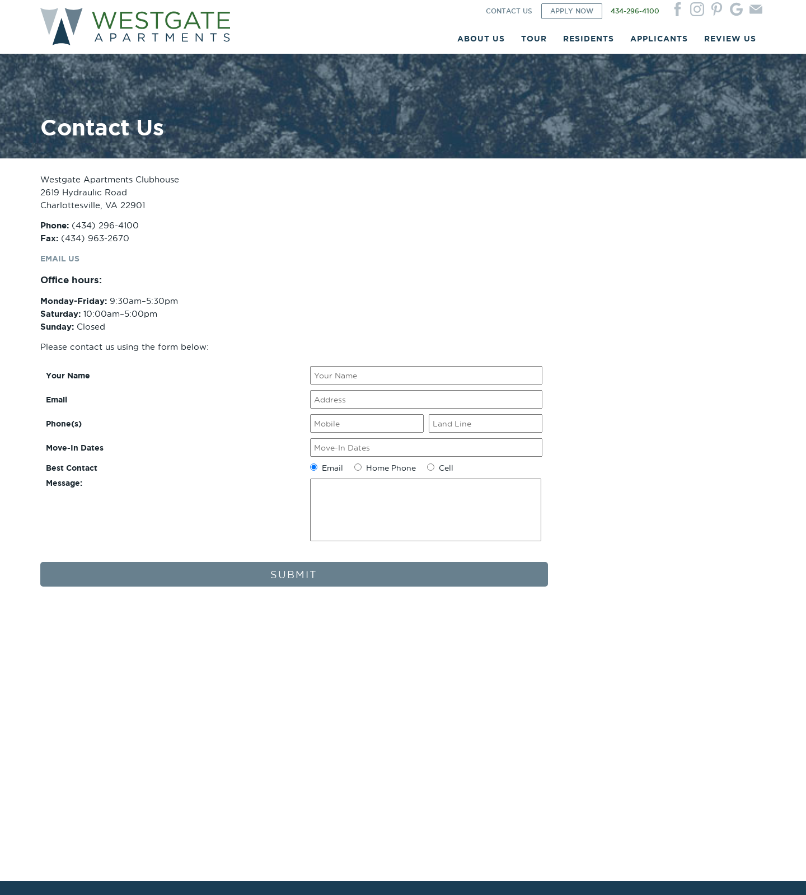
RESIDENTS (588, 42)
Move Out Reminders (370, 718)
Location (54, 674)
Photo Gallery (210, 674)
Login (344, 674)
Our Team (56, 691)
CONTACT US (509, 15)
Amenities (56, 700)
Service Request (362, 683)
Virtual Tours (209, 700)
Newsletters (354, 709)
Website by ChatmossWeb (234, 874)
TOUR (534, 42)
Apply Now (500, 674)
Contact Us (648, 674)
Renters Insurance (365, 700)
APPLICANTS (659, 42)
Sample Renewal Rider (519, 691)
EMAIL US (61, 282)
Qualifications (505, 700)
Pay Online (353, 691)
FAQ (47, 718)
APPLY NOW (571, 15)
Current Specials (215, 718)
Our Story (56, 683)
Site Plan (202, 683)
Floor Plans (206, 691)
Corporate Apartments (78, 709)
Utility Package (213, 709)
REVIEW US (730, 42)
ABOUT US (481, 42)
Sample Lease (505, 683)
